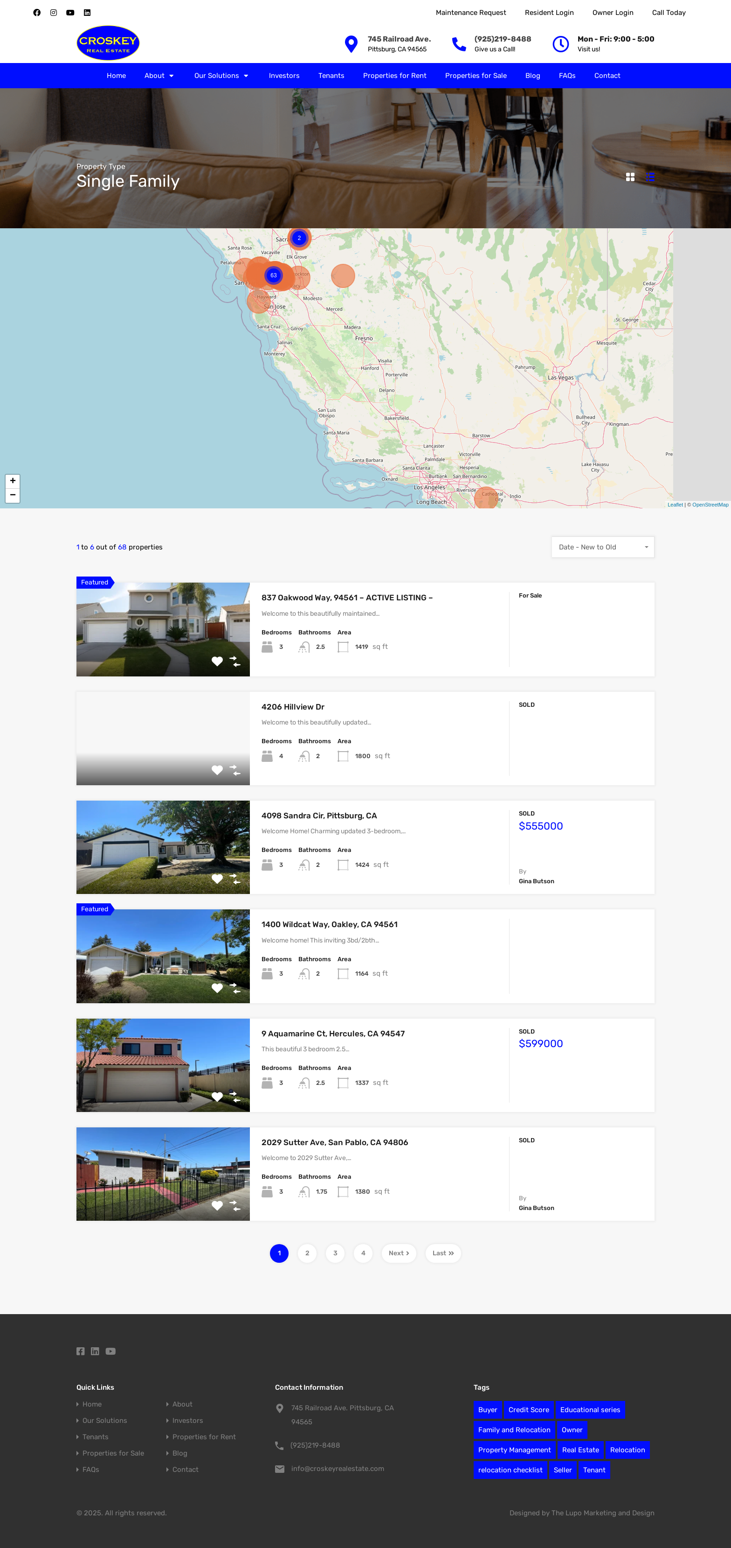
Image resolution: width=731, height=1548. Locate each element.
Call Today (669, 12)
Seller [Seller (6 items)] (563, 1470)
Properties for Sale (476, 75)
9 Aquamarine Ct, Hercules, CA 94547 (333, 1033)
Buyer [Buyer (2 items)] (487, 1410)
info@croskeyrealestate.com (337, 1468)
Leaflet (675, 504)
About (160, 75)
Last (443, 1253)
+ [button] (13, 482)
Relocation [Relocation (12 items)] (627, 1450)
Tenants (331, 75)
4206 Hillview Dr (293, 706)
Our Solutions (222, 75)
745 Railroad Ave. (399, 39)
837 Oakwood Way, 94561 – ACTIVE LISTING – (347, 597)
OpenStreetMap (710, 504)
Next (399, 1253)
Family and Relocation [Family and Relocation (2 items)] (514, 1430)
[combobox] (603, 547)
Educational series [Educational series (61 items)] (590, 1410)
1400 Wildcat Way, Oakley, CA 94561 (330, 924)
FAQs (567, 75)
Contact (607, 75)
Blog (532, 75)
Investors (284, 75)
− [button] (13, 496)
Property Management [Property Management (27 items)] (514, 1450)
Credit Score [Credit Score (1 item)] (529, 1410)
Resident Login (549, 12)
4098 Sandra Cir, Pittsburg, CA (319, 815)
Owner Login (613, 12)
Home (116, 75)
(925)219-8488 (503, 39)
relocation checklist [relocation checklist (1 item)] (510, 1470)
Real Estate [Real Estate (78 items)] (580, 1450)
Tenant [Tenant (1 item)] (594, 1470)
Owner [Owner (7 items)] (572, 1430)
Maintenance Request (471, 12)
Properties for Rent (395, 75)
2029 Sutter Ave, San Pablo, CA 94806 (335, 1142)
